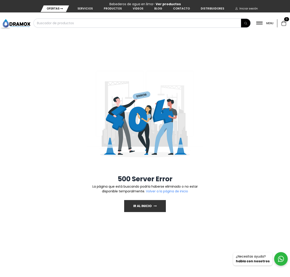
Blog (158, 8)
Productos (113, 8)
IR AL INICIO (145, 206)
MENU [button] (264, 23)
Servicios (85, 8)
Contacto (181, 8)
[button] (246, 9)
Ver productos (168, 4)
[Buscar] (246, 23)
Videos (138, 8)
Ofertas (55, 8)
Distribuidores (212, 8)
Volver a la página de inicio (167, 191)
